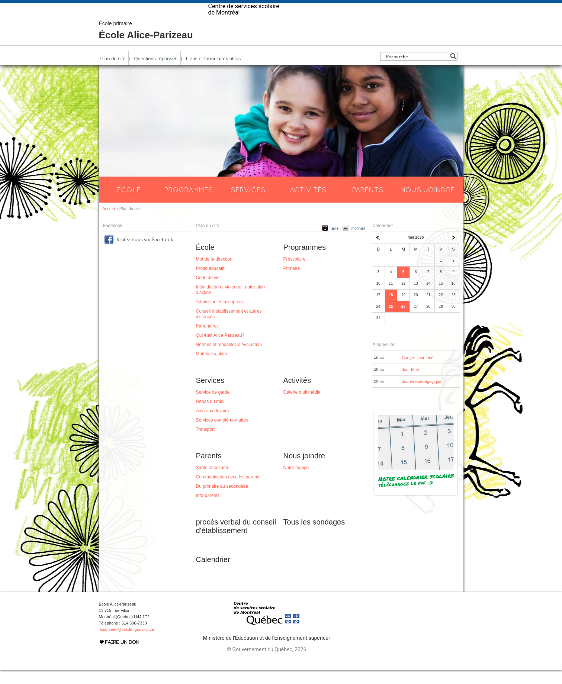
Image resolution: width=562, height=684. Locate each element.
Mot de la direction (214, 273)
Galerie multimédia (302, 406)
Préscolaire (294, 273)
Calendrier (213, 574)
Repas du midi (210, 415)
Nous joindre (427, 204)
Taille (334, 243)
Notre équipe (296, 481)
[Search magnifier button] (453, 70)
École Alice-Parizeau (146, 45)
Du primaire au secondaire (222, 500)
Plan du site (113, 72)
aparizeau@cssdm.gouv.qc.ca (127, 643)
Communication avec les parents (228, 491)
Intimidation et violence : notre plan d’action (230, 304)
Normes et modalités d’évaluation (229, 358)
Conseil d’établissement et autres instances (229, 328)
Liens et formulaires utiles (213, 72)
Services (248, 204)
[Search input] (416, 70)
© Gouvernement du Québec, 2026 (266, 664)
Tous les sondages (314, 536)
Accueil (109, 222)
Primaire (291, 282)
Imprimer (357, 243)
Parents (367, 204)
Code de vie (208, 291)
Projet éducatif (210, 282)
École (129, 204)
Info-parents (208, 509)
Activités (308, 204)
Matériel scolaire (212, 368)
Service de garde (213, 406)
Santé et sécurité (212, 481)
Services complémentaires (222, 434)
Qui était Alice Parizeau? (220, 349)
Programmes (188, 204)
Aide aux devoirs (212, 425)
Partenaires (207, 340)
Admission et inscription (219, 316)
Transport (205, 443)
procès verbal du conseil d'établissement (236, 540)
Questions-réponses (155, 72)
